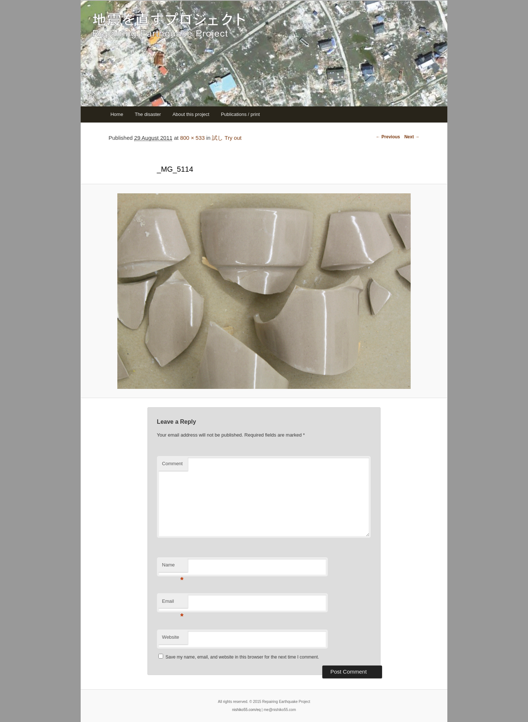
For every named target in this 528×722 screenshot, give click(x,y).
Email (173, 603)
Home (116, 114)
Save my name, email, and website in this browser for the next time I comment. (242, 657)
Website (170, 637)
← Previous (388, 136)
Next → (411, 136)
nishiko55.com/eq (246, 710)
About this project (190, 114)
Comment (172, 463)
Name (173, 567)
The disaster (148, 114)
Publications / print (240, 114)
